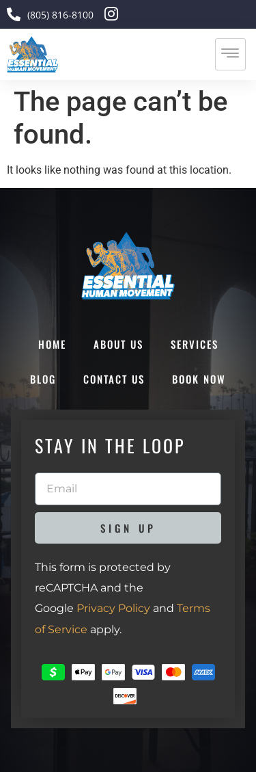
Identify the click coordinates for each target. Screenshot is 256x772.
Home (52, 343)
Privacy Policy (113, 608)
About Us (118, 343)
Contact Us (114, 378)
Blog (43, 378)
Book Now (199, 378)
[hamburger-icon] (230, 54)
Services (194, 343)
